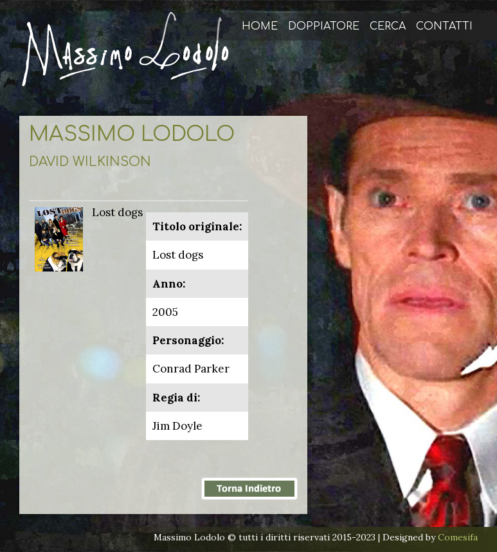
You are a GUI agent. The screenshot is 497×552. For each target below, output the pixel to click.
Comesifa (458, 537)
